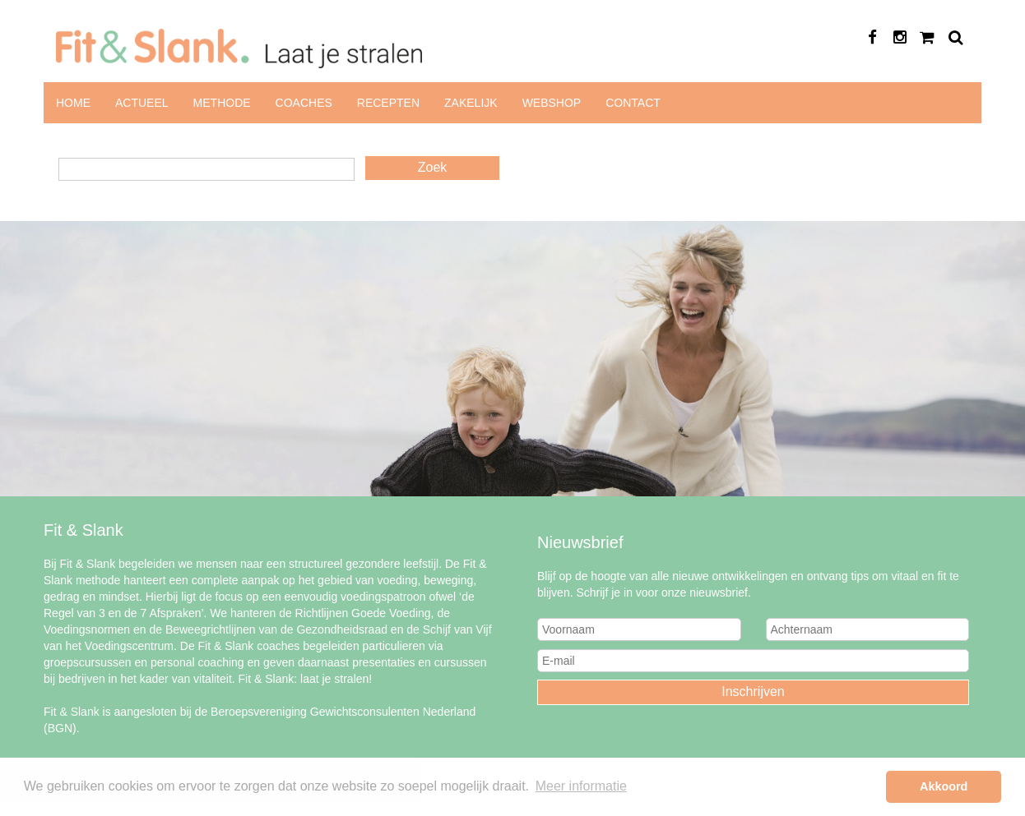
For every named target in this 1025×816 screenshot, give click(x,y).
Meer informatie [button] (581, 786)
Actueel (142, 102)
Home (73, 102)
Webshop (552, 102)
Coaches (304, 102)
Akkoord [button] (943, 786)
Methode (222, 102)
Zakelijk (471, 102)
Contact (633, 102)
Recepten (388, 102)
